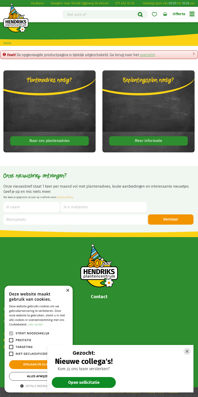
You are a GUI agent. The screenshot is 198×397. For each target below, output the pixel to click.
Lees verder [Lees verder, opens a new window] (35, 324)
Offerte (179, 14)
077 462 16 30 (124, 3)
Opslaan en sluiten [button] (38, 364)
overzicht (147, 55)
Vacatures (37, 3)
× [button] (67, 290)
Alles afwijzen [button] (38, 376)
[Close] (187, 351)
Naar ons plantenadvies (49, 141)
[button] (38, 386)
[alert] (39, 339)
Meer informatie (148, 141)
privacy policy (65, 197)
